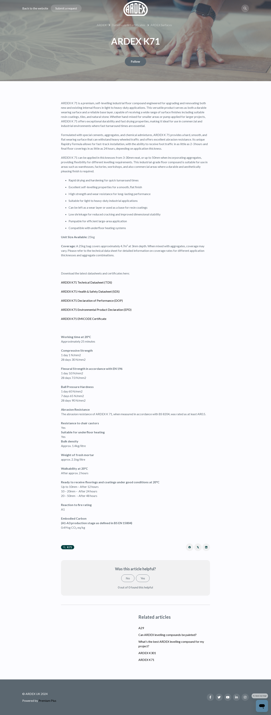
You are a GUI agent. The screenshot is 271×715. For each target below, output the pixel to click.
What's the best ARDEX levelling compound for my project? (171, 644)
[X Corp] (198, 547)
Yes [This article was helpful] (143, 578)
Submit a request (66, 8)
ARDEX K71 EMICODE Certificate (83, 318)
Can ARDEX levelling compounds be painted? (167, 635)
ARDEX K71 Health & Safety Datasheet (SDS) (90, 291)
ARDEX (102, 25)
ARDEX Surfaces (161, 25)
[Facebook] (189, 547)
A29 (141, 628)
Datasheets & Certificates (128, 25)
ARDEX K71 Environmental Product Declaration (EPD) (96, 309)
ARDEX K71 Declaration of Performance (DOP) (92, 300)
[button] (245, 8)
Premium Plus (47, 700)
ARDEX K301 (147, 653)
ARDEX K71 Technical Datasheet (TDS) (86, 282)
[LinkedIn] (206, 547)
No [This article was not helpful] (128, 578)
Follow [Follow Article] (135, 61)
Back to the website (35, 8)
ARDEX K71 (146, 659)
